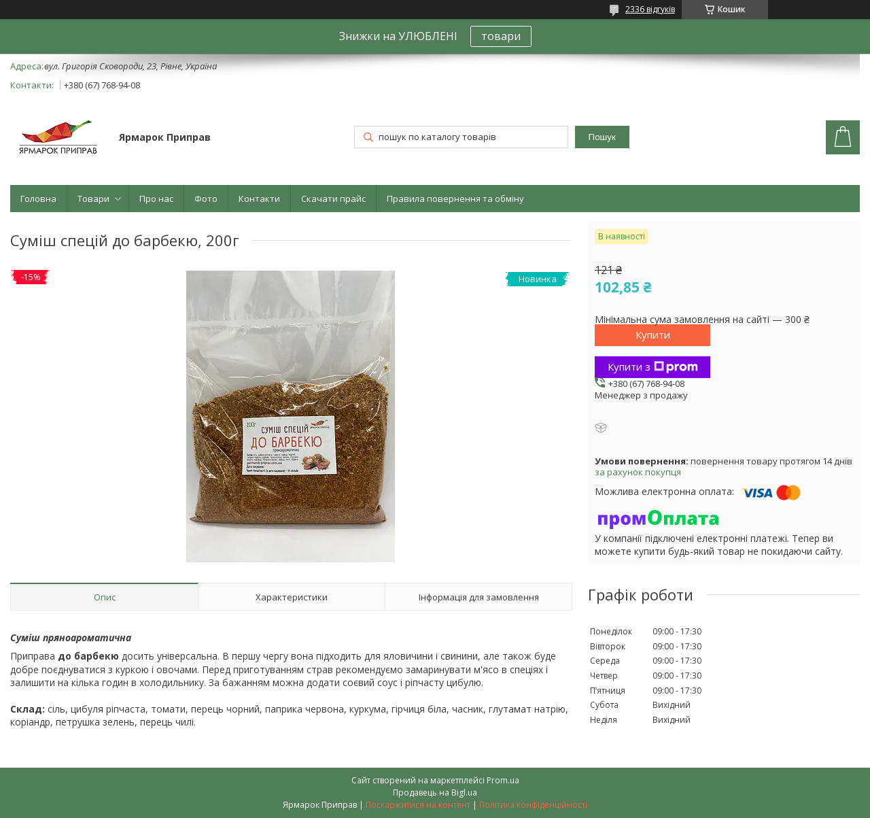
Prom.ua (503, 780)
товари (501, 36)
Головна (38, 198)
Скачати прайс (333, 198)
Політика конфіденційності (533, 805)
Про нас (156, 198)
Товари (93, 198)
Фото (206, 198)
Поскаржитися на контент (418, 805)
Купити (653, 334)
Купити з (653, 366)
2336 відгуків (650, 9)
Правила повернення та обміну (455, 198)
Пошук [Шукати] (602, 137)
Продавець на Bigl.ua (435, 792)
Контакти (259, 198)
